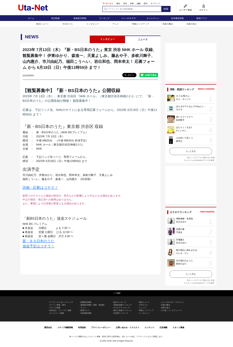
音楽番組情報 (177, 18)
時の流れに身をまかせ (186, 250)
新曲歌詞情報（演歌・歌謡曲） (93, 305)
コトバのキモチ (128, 18)
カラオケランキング (121, 308)
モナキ (179, 109)
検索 (166, 9)
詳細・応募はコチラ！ (40, 187)
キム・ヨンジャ (183, 99)
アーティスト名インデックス (61, 302)
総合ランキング (119, 302)
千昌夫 (179, 232)
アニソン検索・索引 (57, 305)
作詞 (125, 3)
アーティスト (107, 3)
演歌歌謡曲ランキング (122, 305)
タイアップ (155, 3)
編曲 (139, 3)
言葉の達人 (191, 24)
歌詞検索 (55, 18)
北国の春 (180, 229)
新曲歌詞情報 (80, 18)
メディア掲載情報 (65, 327)
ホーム (31, 18)
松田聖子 (180, 120)
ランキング (104, 18)
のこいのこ (181, 130)
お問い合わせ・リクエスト (127, 327)
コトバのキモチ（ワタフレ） (173, 302)
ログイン (203, 10)
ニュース (143, 39)
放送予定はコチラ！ (39, 246)
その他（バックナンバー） (172, 310)
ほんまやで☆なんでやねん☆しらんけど (195, 106)
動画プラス (201, 18)
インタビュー (92, 24)
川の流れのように (184, 260)
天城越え (180, 239)
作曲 (132, 3)
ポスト (130, 75)
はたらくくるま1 (184, 127)
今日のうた (67, 24)
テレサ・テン (182, 253)
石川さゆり (181, 222)
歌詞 (145, 3)
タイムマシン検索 (56, 313)
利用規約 (82, 327)
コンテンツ (149, 327)
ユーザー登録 (185, 10)
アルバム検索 (54, 308)
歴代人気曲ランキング (122, 310)
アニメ (115, 24)
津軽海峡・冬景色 (184, 218)
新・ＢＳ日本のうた (38, 241)
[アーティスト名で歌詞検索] (132, 9)
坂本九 (179, 141)
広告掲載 (163, 327)
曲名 (118, 3)
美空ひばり (181, 264)
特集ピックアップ (140, 24)
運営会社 (48, 327)
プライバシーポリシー (101, 327)
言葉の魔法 (167, 24)
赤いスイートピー (184, 117)
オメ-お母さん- (183, 96)
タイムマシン (153, 18)
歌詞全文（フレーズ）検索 (60, 310)
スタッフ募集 (178, 327)
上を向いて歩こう (184, 138)
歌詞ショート (42, 24)
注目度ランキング (120, 313)
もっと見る (191, 151)
